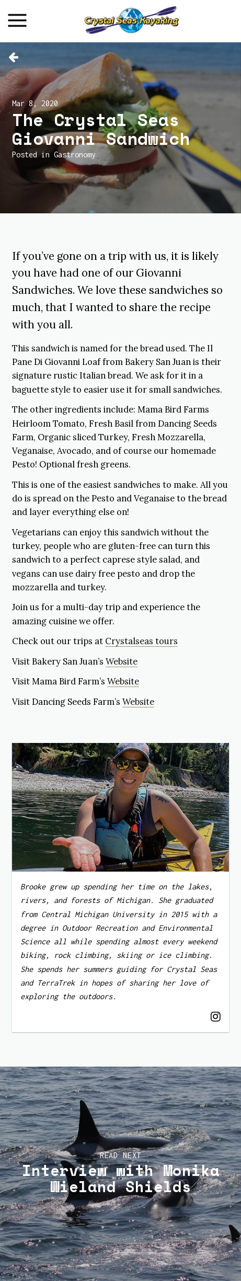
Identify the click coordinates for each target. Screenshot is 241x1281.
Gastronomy (75, 154)
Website (121, 661)
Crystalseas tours (141, 641)
